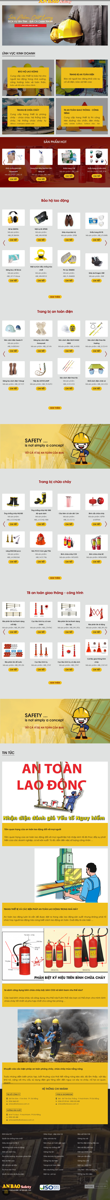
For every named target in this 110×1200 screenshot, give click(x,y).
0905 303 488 (101, 1186)
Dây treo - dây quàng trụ (87, 1169)
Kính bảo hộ (7, 1134)
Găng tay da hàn (51, 1160)
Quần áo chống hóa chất (12, 1138)
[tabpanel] (55, 25)
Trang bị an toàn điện (52, 1165)
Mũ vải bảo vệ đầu (9, 1165)
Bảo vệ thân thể (84, 1134)
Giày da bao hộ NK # (10, 1143)
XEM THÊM (55, 297)
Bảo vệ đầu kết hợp (85, 1147)
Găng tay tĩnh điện (85, 1174)
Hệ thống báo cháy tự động (13, 1147)
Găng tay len (49, 1152)
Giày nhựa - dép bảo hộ (53, 1134)
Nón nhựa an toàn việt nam (54, 1143)
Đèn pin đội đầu (84, 1156)
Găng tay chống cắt (52, 1147)
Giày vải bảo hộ (50, 1138)
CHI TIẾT (13, 179)
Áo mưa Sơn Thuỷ (9, 1169)
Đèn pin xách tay (9, 1152)
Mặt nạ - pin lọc (50, 1174)
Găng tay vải (83, 1138)
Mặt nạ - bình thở (84, 1165)
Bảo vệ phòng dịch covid (53, 1169)
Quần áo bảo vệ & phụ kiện (13, 1174)
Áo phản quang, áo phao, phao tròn (16, 1156)
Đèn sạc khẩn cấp (85, 1152)
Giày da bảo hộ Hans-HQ (54, 1156)
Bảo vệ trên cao (8, 1160)
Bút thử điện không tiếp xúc (88, 1143)
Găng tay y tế (83, 1160)
